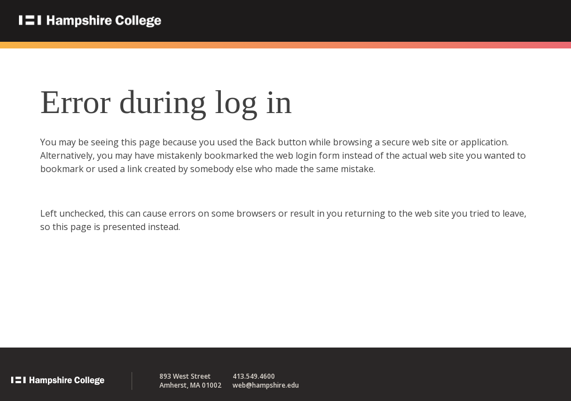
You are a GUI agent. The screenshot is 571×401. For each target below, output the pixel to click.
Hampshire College (161, 21)
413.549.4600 (254, 376)
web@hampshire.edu (266, 385)
